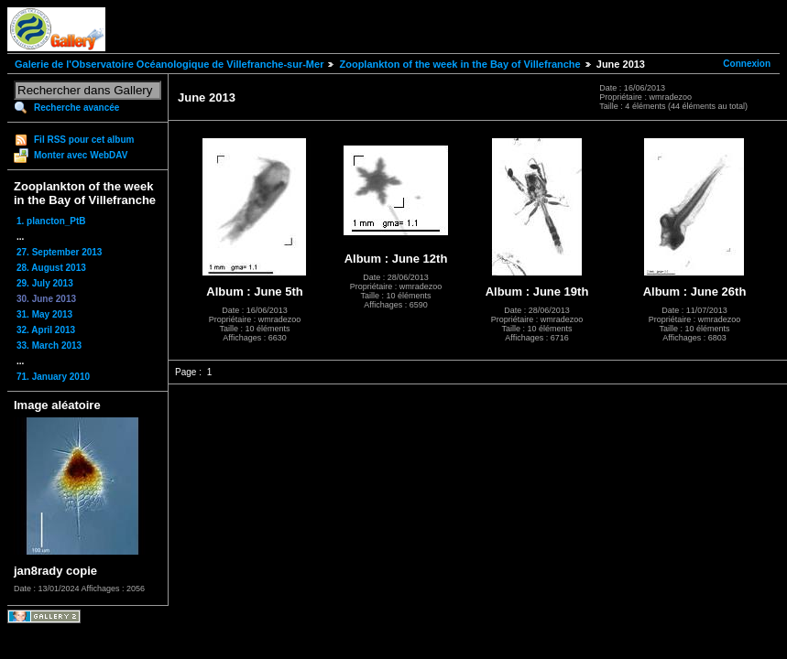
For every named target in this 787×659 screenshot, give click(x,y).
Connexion (747, 64)
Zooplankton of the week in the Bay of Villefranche (459, 64)
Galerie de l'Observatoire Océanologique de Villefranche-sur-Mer (169, 64)
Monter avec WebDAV (80, 155)
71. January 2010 (53, 377)
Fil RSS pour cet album (84, 140)
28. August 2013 (51, 268)
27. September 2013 (59, 252)
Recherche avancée (76, 108)
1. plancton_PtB (51, 221)
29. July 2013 (44, 283)
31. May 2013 (44, 314)
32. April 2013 (45, 330)
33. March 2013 (49, 345)
